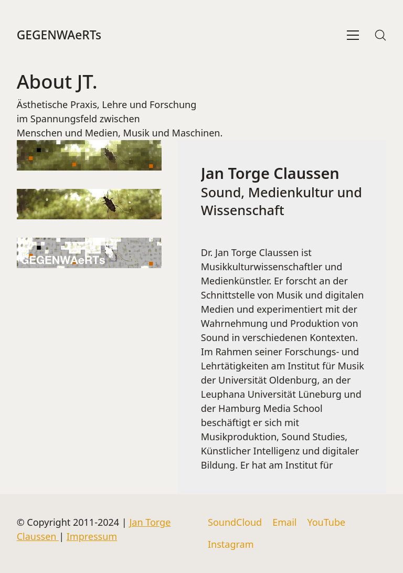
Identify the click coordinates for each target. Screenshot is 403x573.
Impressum (92, 536)
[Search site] (380, 35)
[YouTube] (326, 522)
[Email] (284, 522)
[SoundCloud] (235, 522)
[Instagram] (231, 544)
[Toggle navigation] (353, 35)
